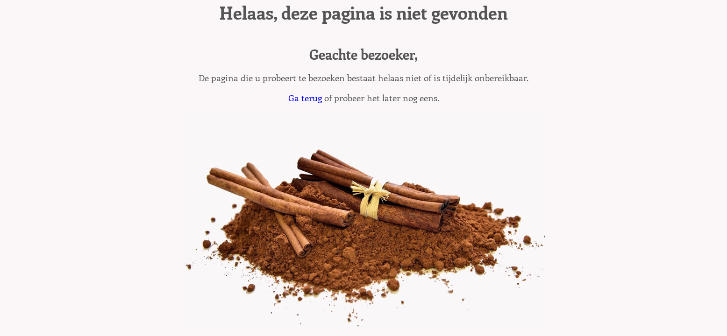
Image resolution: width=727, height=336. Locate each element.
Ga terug (305, 97)
